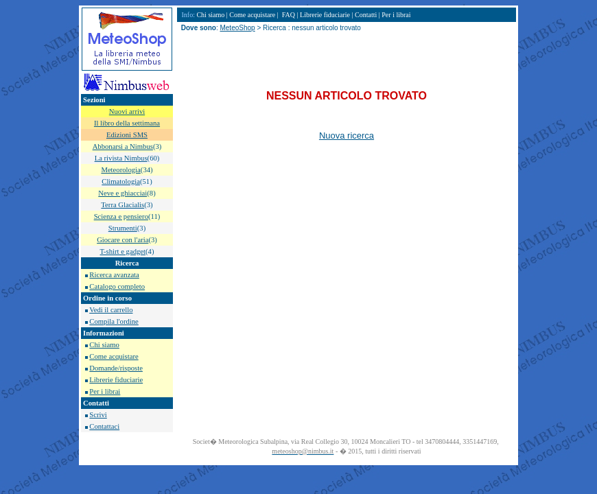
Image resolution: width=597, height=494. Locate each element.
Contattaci (104, 426)
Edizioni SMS (127, 135)
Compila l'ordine (113, 321)
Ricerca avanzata (114, 275)
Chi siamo (104, 345)
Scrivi (97, 415)
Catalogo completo (117, 286)
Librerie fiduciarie (116, 380)
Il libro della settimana (127, 123)
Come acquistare (113, 356)
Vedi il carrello (110, 310)
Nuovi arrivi (127, 111)
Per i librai (104, 391)
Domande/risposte (116, 368)
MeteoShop (237, 28)
